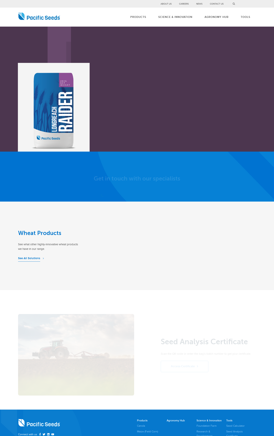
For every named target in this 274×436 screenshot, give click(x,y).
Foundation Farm (207, 425)
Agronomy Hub (217, 17)
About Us (166, 3)
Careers (184, 3)
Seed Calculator (235, 425)
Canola (141, 425)
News (199, 3)
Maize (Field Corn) (147, 431)
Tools (245, 17)
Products (138, 17)
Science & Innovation (175, 17)
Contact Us (217, 3)
